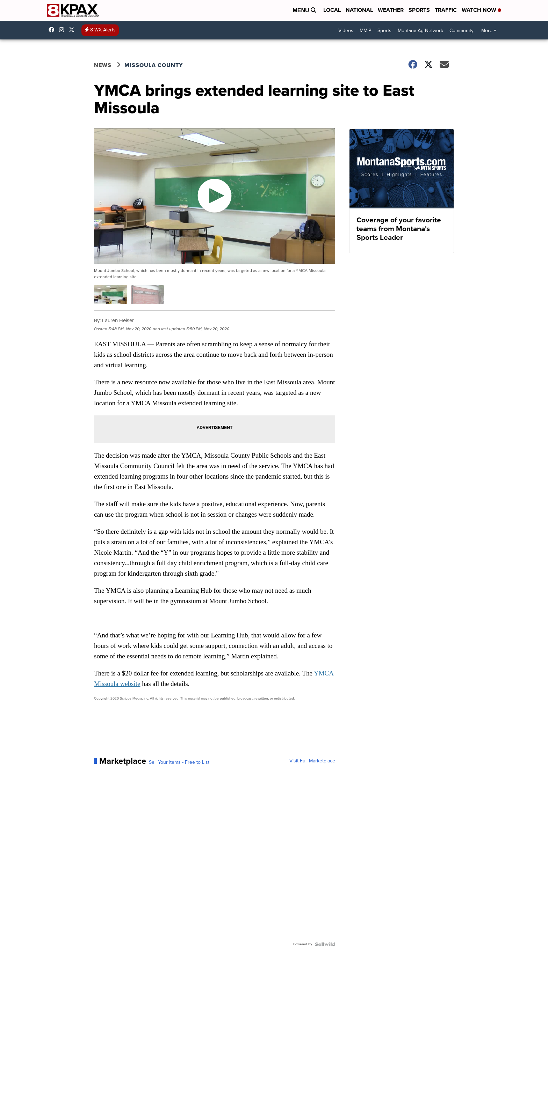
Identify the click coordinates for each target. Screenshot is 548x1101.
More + (488, 30)
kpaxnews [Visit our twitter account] (73, 29)
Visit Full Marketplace (312, 761)
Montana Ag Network (420, 30)
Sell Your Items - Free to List (179, 762)
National (359, 10)
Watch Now (481, 10)
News (102, 65)
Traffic (446, 10)
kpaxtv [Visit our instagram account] (63, 29)
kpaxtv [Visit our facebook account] (53, 29)
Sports (419, 10)
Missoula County (153, 65)
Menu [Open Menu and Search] (304, 10)
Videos (345, 30)
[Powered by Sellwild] (325, 944)
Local (332, 10)
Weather (391, 10)
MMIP (365, 30)
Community (461, 30)
